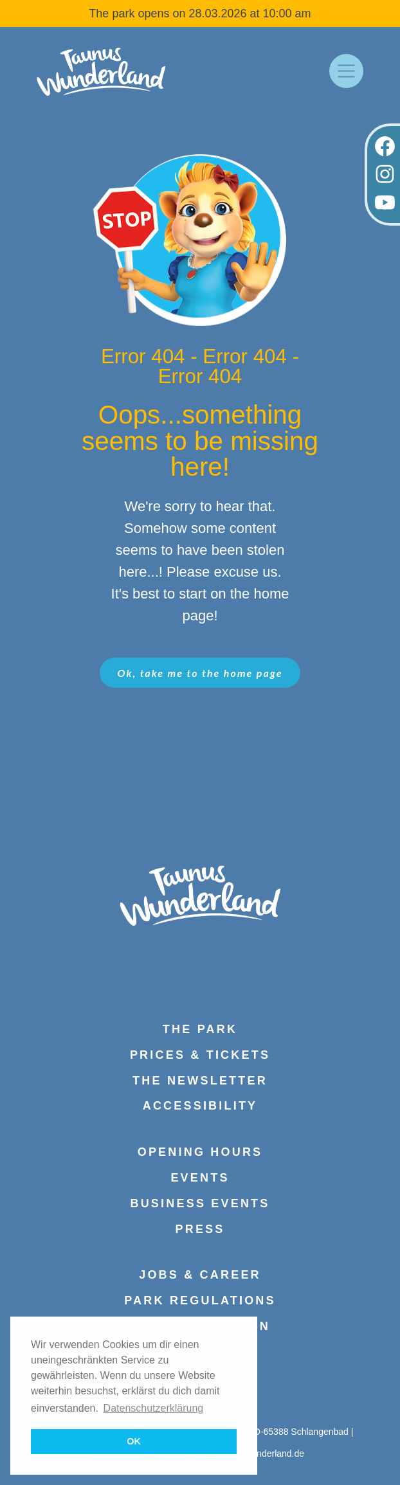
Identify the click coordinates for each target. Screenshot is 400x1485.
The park (200, 1029)
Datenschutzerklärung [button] (154, 1408)
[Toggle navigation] (346, 71)
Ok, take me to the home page (200, 673)
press (199, 1229)
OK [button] (134, 1441)
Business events (199, 1203)
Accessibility (200, 1105)
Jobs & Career (200, 1274)
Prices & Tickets (200, 1054)
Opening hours (200, 1152)
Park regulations (200, 1300)
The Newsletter (200, 1080)
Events (199, 1177)
